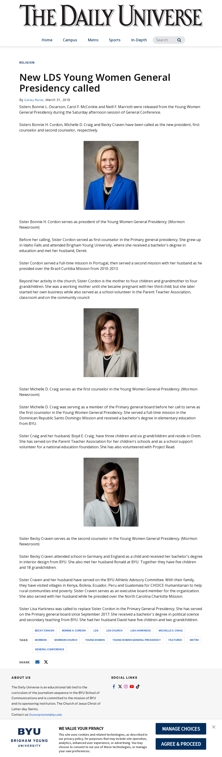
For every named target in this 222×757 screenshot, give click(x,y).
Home (47, 39)
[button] (214, 727)
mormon (41, 639)
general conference (49, 649)
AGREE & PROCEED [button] (181, 744)
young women (95, 639)
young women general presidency (136, 639)
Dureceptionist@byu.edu (47, 714)
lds (95, 630)
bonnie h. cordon (74, 630)
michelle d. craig (171, 630)
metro (194, 639)
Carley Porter (34, 100)
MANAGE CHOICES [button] (181, 729)
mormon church (65, 639)
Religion (27, 62)
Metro (93, 39)
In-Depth (139, 39)
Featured (175, 639)
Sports (115, 39)
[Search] (168, 40)
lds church (114, 630)
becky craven (44, 630)
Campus (70, 39)
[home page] (111, 20)
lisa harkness (140, 630)
